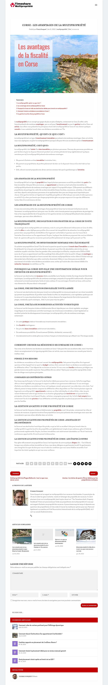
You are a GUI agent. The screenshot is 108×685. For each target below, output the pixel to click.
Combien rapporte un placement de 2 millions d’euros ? (38, 637)
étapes (74, 438)
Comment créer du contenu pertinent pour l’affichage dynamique (41, 620)
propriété (40, 177)
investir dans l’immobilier (78, 241)
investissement (62, 119)
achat (33, 144)
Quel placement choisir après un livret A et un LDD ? (36, 654)
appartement (51, 180)
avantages (40, 119)
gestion (77, 119)
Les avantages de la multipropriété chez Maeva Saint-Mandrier (20, 544)
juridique (26, 317)
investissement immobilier (45, 133)
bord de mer (71, 389)
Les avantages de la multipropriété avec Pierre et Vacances (41, 540)
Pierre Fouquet (41, 24)
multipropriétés (57, 357)
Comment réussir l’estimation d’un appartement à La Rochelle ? (40, 629)
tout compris (82, 391)
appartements (40, 386)
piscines (35, 394)
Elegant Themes (22, 683)
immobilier (40, 155)
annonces (26, 259)
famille (71, 362)
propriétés (57, 405)
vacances (39, 271)
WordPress (41, 683)
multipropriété (62, 24)
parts (86, 177)
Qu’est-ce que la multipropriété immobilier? (61, 536)
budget (45, 360)
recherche (17, 259)
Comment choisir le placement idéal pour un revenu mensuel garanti (42, 646)
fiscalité (22, 320)
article (16, 122)
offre (22, 225)
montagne (87, 249)
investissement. (87, 136)
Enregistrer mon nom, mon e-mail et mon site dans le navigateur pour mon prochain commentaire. (47, 595)
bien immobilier (44, 144)
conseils (17, 124)
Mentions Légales (90, 683)
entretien (81, 165)
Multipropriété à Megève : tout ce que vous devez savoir (85, 544)
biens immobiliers (31, 324)
